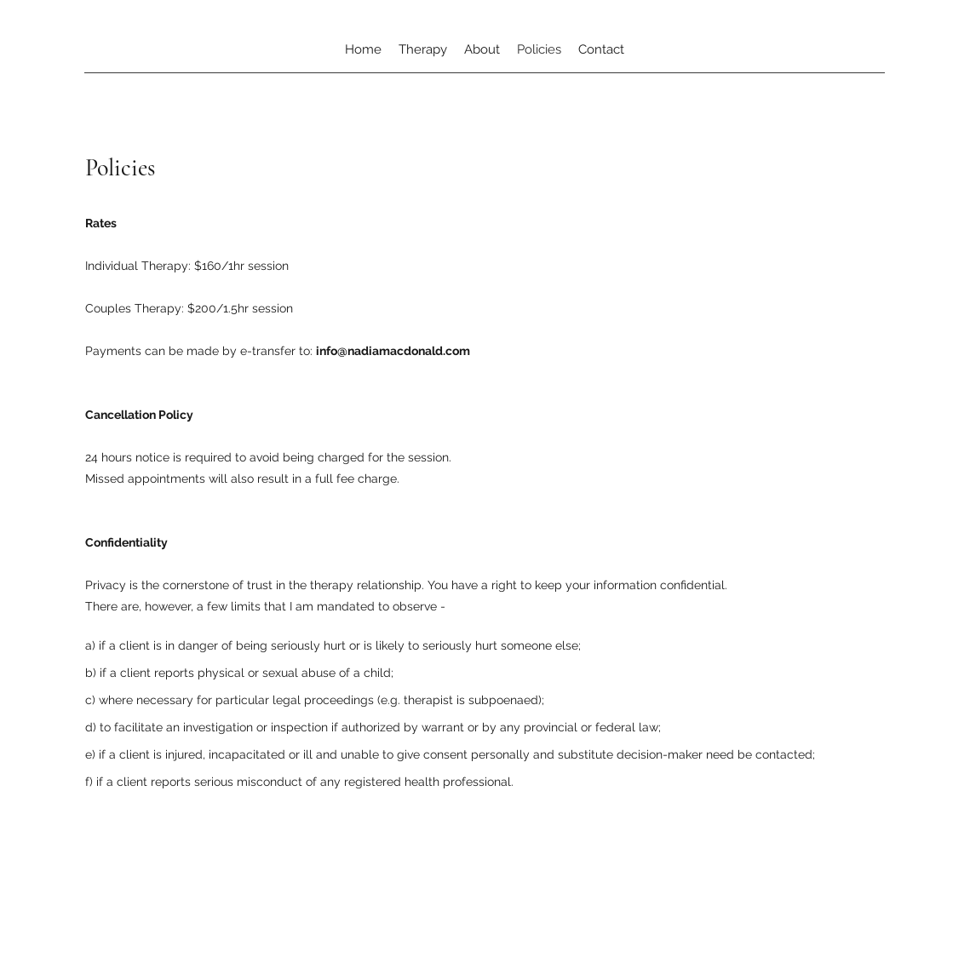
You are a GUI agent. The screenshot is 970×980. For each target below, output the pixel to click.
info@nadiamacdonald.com (393, 351)
